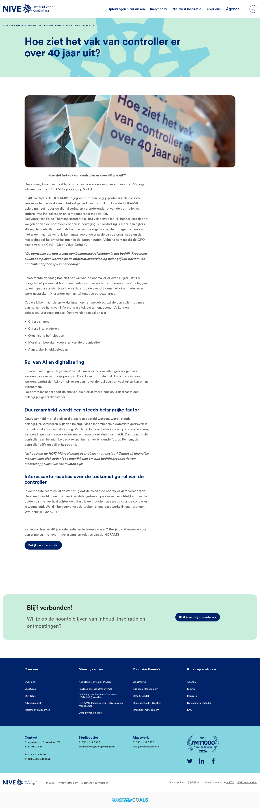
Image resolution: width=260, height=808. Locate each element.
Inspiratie (192, 696)
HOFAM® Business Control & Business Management (101, 704)
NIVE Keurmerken (247, 782)
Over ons (217, 9)
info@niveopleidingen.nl (38, 759)
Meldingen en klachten (37, 710)
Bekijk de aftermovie (43, 545)
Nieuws (191, 689)
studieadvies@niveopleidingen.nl (97, 746)
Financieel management (146, 710)
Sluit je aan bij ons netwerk (197, 617)
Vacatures (30, 689)
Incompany (161, 9)
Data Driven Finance (90, 713)
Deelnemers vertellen (199, 703)
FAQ (189, 710)
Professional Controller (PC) (95, 689)
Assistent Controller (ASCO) (95, 682)
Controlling (139, 682)
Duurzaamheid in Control (147, 703)
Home (6, 25)
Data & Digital (141, 696)
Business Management (145, 689)
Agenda (238, 9)
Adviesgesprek (33, 703)
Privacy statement (67, 783)
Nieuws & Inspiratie (190, 9)
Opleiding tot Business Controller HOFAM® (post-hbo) (98, 696)
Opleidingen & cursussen (129, 9)
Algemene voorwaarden (94, 783)
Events (18, 25)
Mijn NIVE (30, 696)
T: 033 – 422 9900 (35, 754)
